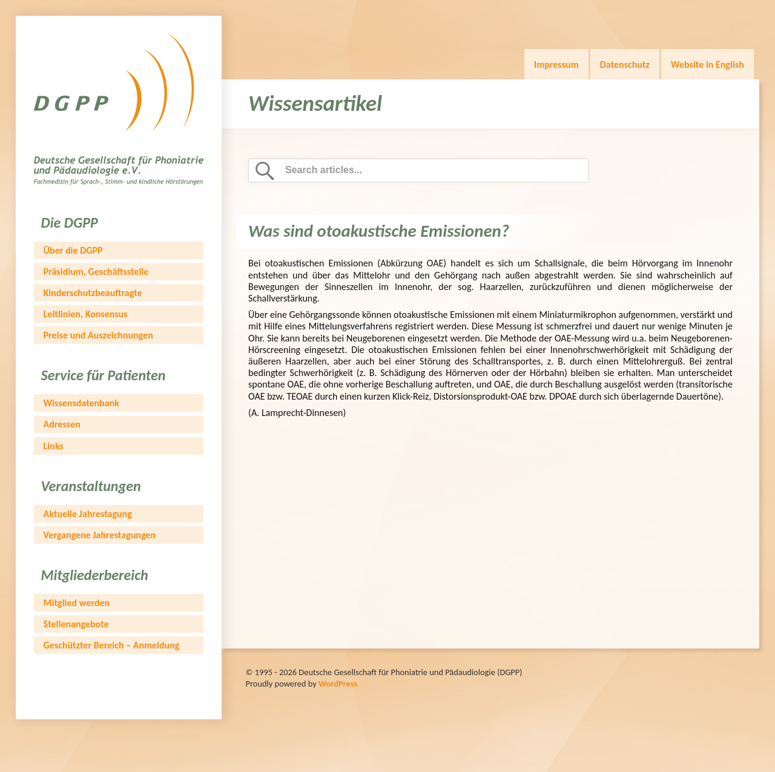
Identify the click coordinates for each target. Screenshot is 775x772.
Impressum (556, 64)
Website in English (707, 64)
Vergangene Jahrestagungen (100, 535)
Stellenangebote (76, 624)
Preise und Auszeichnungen (98, 335)
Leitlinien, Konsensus (86, 314)
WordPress (337, 683)
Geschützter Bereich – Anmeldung (112, 645)
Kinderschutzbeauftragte (93, 293)
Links (54, 446)
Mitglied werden (77, 603)
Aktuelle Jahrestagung (88, 514)
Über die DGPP (73, 250)
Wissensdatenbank (81, 403)
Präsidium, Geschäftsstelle (96, 271)
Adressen (62, 424)
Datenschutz (625, 64)
